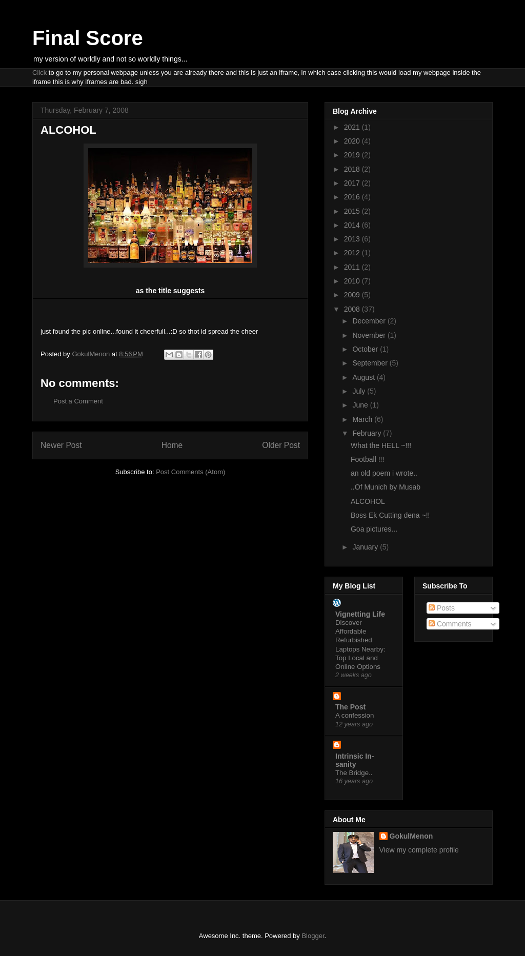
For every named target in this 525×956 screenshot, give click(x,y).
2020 (353, 141)
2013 (353, 239)
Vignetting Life (360, 614)
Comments (450, 624)
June (361, 405)
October (366, 349)
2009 (353, 295)
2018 (353, 169)
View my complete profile (419, 850)
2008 (353, 309)
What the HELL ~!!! (381, 445)
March (363, 419)
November (369, 335)
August (364, 377)
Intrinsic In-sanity (354, 760)
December (369, 321)
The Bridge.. (353, 773)
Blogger (312, 936)
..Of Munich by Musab (385, 487)
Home (172, 445)
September (370, 363)
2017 (353, 183)
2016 (353, 197)
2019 (353, 155)
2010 (353, 281)
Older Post (281, 445)
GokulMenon (411, 836)
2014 (353, 225)
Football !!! (367, 459)
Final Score (87, 38)
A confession (354, 715)
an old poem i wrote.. (384, 473)
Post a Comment (78, 401)
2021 (353, 127)
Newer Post (61, 445)
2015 (353, 211)
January (366, 547)
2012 (353, 253)
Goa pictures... (374, 529)
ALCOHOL (368, 501)
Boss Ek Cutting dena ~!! (390, 515)
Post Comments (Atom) (190, 472)
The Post (350, 707)
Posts (442, 608)
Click (39, 72)
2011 (353, 267)
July (359, 391)
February (367, 433)
